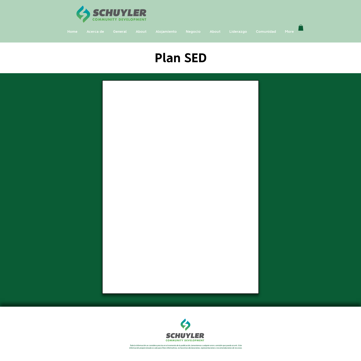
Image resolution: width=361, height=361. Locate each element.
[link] (300, 27)
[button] (95, 31)
